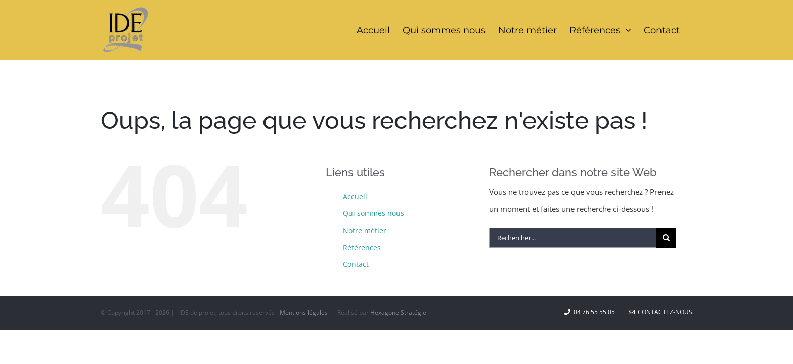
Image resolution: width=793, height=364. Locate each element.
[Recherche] (666, 238)
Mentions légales (304, 312)
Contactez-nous (660, 312)
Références (362, 247)
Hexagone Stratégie (398, 312)
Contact (356, 264)
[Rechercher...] (572, 238)
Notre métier (364, 230)
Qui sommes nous (373, 213)
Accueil (355, 196)
